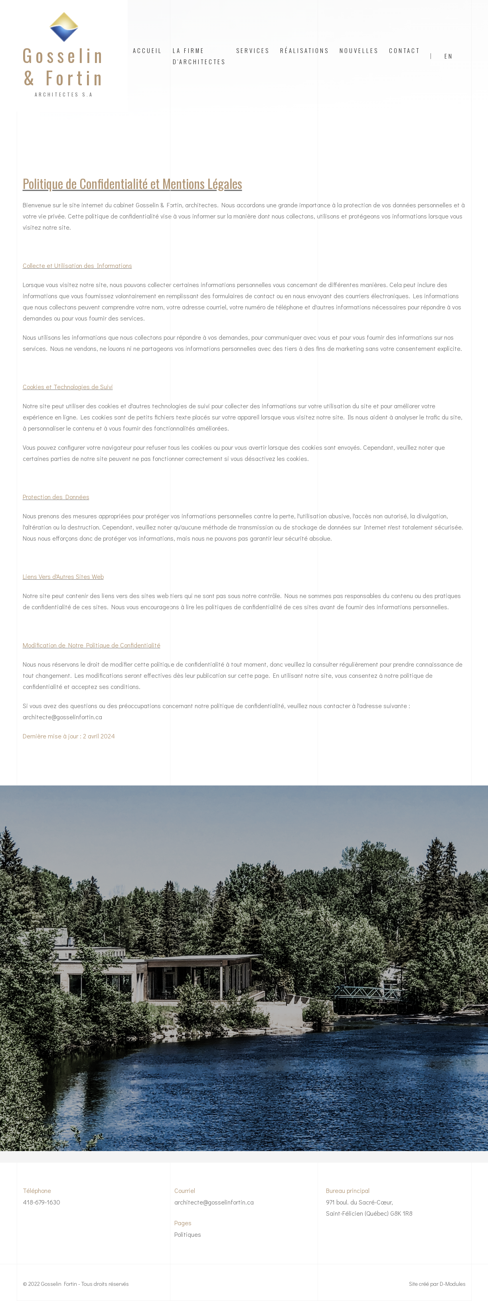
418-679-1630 (41, 1202)
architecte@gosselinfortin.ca (214, 1202)
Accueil (147, 50)
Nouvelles (359, 50)
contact (404, 50)
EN (449, 55)
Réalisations (304, 50)
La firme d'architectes (199, 56)
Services (253, 50)
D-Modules (453, 1283)
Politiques (187, 1234)
